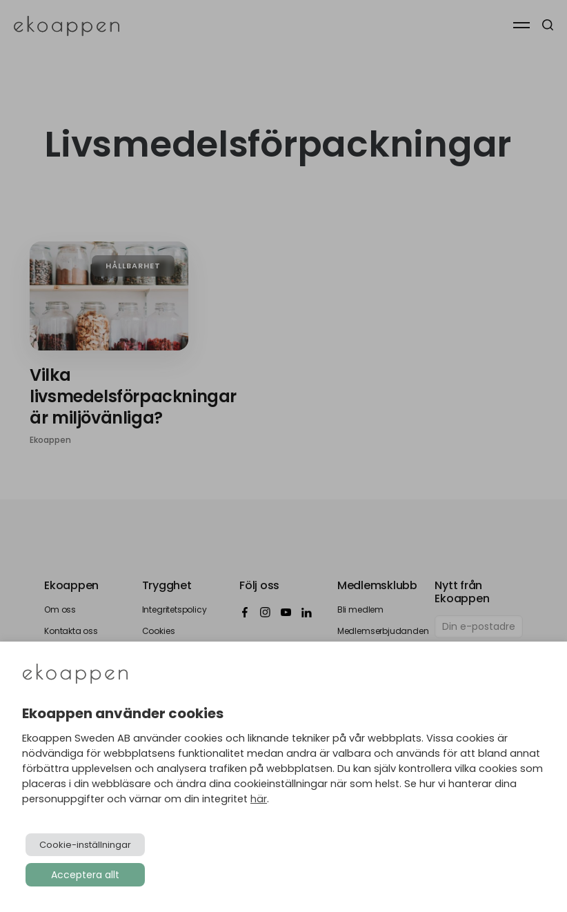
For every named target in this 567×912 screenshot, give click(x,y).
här (258, 799)
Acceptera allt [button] (85, 875)
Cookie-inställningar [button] (85, 844)
